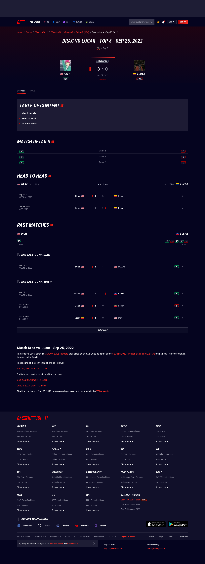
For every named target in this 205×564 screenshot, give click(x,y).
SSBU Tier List (22, 459)
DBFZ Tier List (91, 459)
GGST (158, 449)
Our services (85, 536)
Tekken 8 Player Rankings (27, 431)
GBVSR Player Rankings (130, 431)
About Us (112, 536)
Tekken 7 (56, 449)
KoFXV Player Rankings (165, 477)
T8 (46, 22)
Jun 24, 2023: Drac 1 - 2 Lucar (32, 385)
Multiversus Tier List (129, 482)
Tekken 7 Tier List (58, 459)
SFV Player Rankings (60, 500)
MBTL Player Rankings (26, 500)
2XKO (90, 22)
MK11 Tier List (91, 505)
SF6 (66, 22)
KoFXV (159, 472)
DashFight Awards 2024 (130, 500)
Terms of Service (23, 536)
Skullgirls (57, 472)
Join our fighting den (34, 519)
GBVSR (77, 22)
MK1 (56, 22)
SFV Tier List (56, 505)
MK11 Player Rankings (95, 500)
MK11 (89, 494)
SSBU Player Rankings (25, 454)
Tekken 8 (21, 426)
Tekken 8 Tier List (24, 436)
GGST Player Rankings (164, 454)
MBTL (19, 494)
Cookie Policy (55, 536)
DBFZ (88, 449)
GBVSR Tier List (127, 436)
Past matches (29, 123)
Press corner (99, 536)
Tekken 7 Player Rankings (62, 454)
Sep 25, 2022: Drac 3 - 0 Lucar (32, 368)
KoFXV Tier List (161, 482)
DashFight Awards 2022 (130, 509)
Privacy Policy (40, 536)
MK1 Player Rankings (60, 431)
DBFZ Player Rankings (95, 454)
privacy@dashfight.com (155, 548)
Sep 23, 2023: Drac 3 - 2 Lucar (32, 380)
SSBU (19, 449)
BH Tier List (125, 459)
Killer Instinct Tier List (94, 482)
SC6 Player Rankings (25, 477)
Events (151, 536)
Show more (23, 441)
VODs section (103, 391)
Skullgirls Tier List (58, 482)
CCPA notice (70, 536)
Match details (29, 113)
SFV (53, 494)
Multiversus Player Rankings (132, 477)
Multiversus (127, 472)
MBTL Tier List (22, 505)
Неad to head (29, 118)
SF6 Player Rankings (94, 431)
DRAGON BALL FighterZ (56, 353)
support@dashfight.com (113, 548)
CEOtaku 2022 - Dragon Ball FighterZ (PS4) (133, 353)
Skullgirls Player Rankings (62, 477)
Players (162, 536)
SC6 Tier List (22, 482)
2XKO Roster (161, 431)
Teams (172, 536)
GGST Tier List (161, 459)
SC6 (19, 472)
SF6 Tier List (91, 436)
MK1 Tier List (57, 436)
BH (122, 449)
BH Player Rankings (128, 454)
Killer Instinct (94, 472)
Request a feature (128, 536)
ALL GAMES (35, 22)
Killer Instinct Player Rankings (98, 477)
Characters (183, 536)
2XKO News (160, 436)
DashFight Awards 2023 (130, 505)
